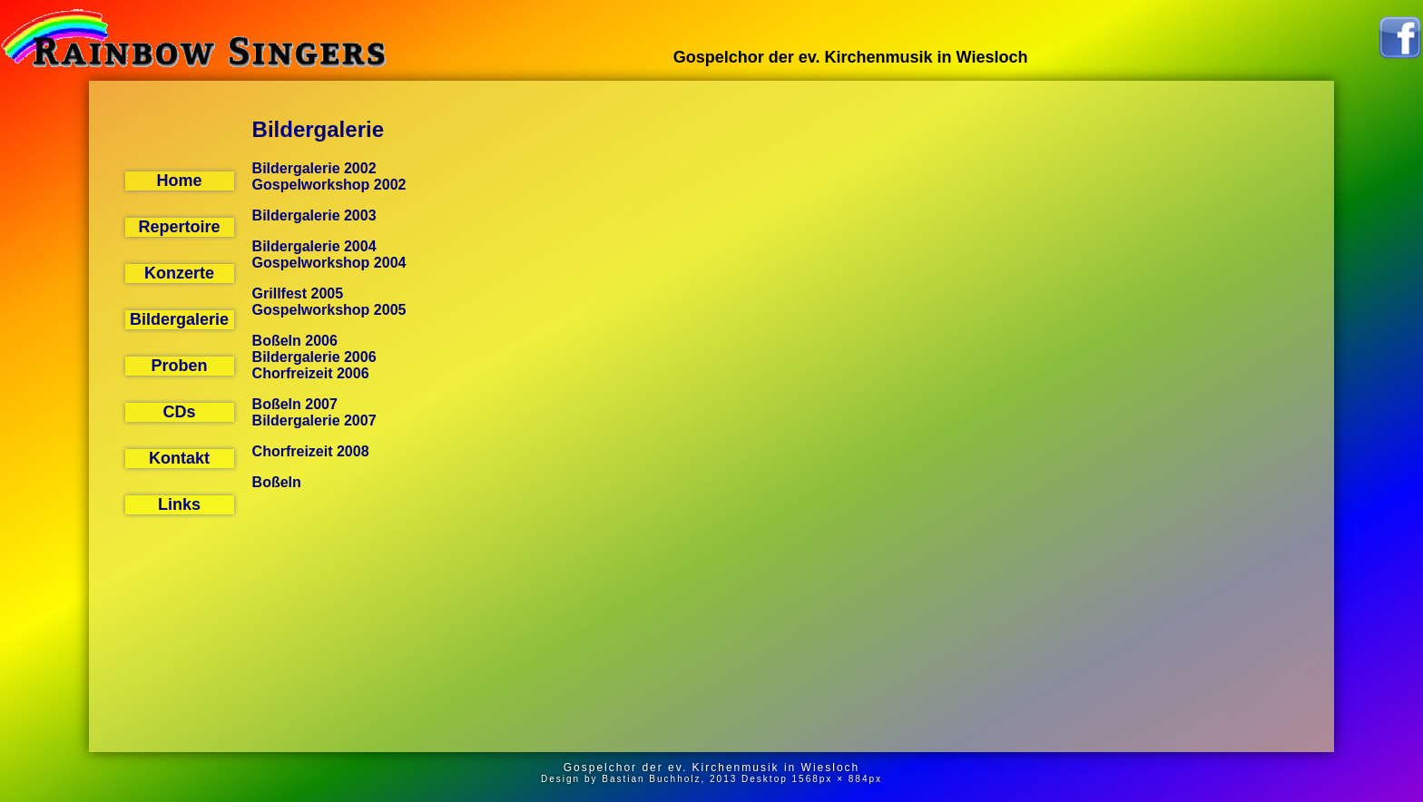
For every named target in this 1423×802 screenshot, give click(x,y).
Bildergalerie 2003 (314, 215)
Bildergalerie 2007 (314, 420)
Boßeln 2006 (295, 340)
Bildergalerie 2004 (314, 246)
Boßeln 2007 (295, 404)
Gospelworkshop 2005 (329, 310)
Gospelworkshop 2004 (329, 262)
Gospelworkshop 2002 (329, 184)
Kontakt (179, 458)
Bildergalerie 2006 (314, 357)
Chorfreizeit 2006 (310, 373)
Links (179, 504)
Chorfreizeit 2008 (310, 451)
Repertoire (180, 227)
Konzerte (179, 273)
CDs (179, 412)
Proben (180, 366)
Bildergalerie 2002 (314, 168)
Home (179, 180)
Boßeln (276, 482)
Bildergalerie (179, 319)
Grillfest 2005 (298, 293)
